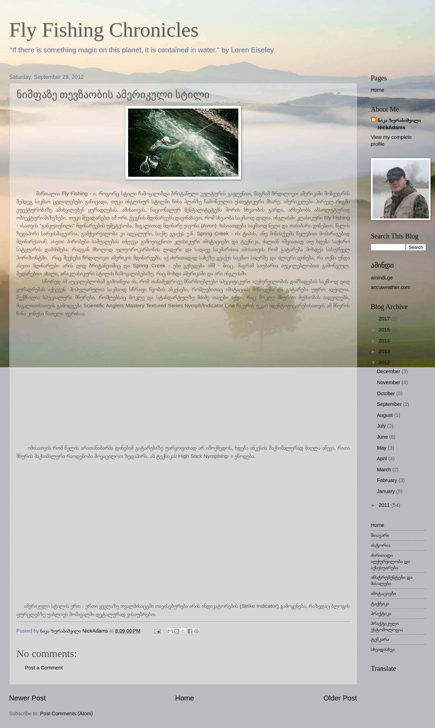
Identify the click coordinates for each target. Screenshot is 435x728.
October (386, 393)
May (382, 448)
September (390, 404)
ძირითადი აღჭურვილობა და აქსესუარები (390, 561)
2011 (385, 505)
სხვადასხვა (383, 649)
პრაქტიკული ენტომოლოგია (387, 626)
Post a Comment (44, 667)
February (387, 480)
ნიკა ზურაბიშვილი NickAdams (399, 123)
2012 (385, 362)
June (383, 437)
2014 (385, 341)
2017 (385, 318)
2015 (385, 329)
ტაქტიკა (380, 603)
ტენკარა (380, 639)
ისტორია (381, 545)
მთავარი (380, 535)
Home (184, 698)
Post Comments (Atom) (66, 713)
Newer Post (27, 698)
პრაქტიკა (381, 613)
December (389, 371)
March (384, 469)
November (389, 382)
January (386, 491)
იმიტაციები (383, 593)
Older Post (340, 698)
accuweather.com (391, 287)
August (385, 415)
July (382, 426)
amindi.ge (382, 277)
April (383, 458)
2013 (385, 351)
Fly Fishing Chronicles (104, 29)
